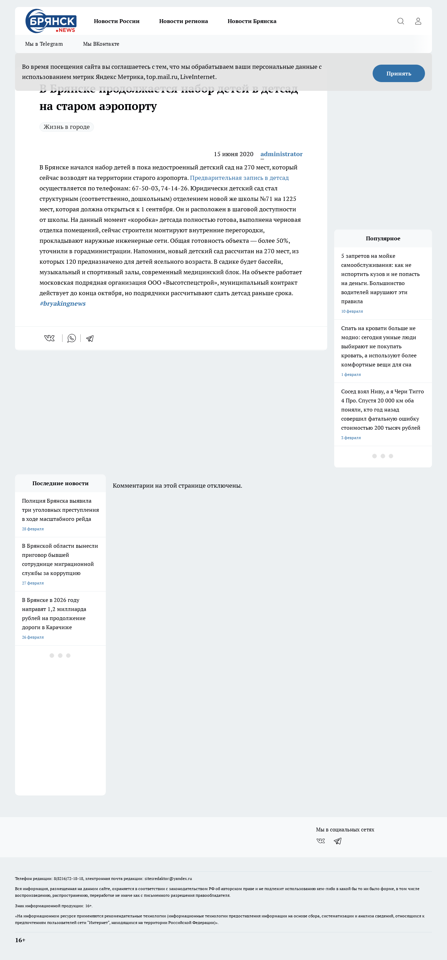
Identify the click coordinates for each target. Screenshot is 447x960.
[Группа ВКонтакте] (320, 841)
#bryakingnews (62, 303)
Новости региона (183, 20)
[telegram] (92, 338)
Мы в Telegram (44, 44)
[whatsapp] (71, 338)
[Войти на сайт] (418, 21)
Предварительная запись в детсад (239, 178)
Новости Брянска (252, 20)
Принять (399, 73)
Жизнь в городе (67, 127)
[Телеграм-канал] (338, 841)
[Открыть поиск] (401, 21)
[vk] (50, 338)
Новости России (117, 20)
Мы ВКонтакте (101, 44)
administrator (282, 154)
